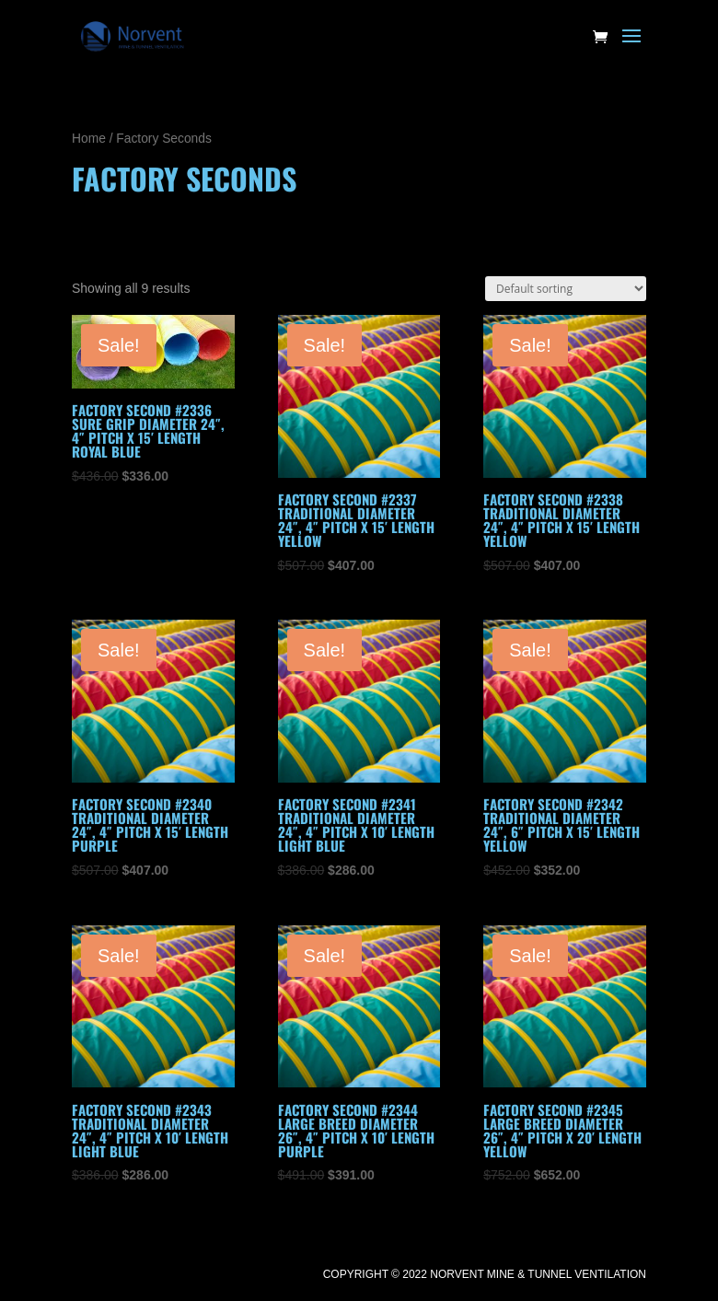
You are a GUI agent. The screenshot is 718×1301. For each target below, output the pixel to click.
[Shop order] (565, 288)
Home (89, 138)
